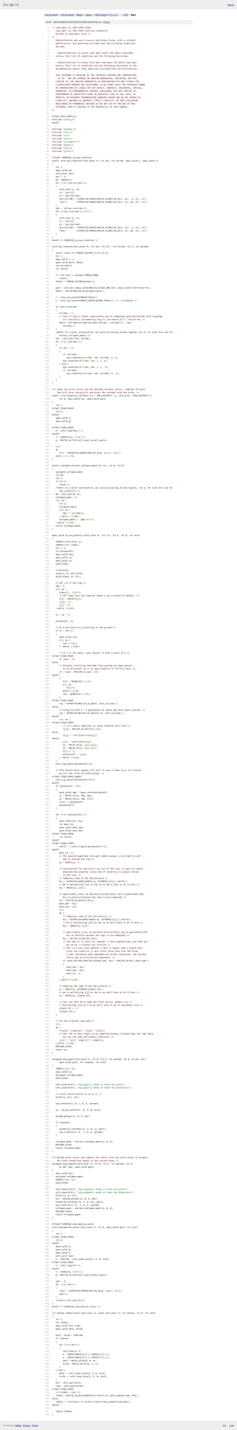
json (231, 1425)
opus (88, 14)
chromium (51, 14)
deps (79, 14)
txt (224, 1425)
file (106, 22)
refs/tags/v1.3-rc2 (105, 14)
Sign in (231, 4)
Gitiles (18, 1425)
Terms (35, 1425)
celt (125, 14)
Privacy (26, 1425)
